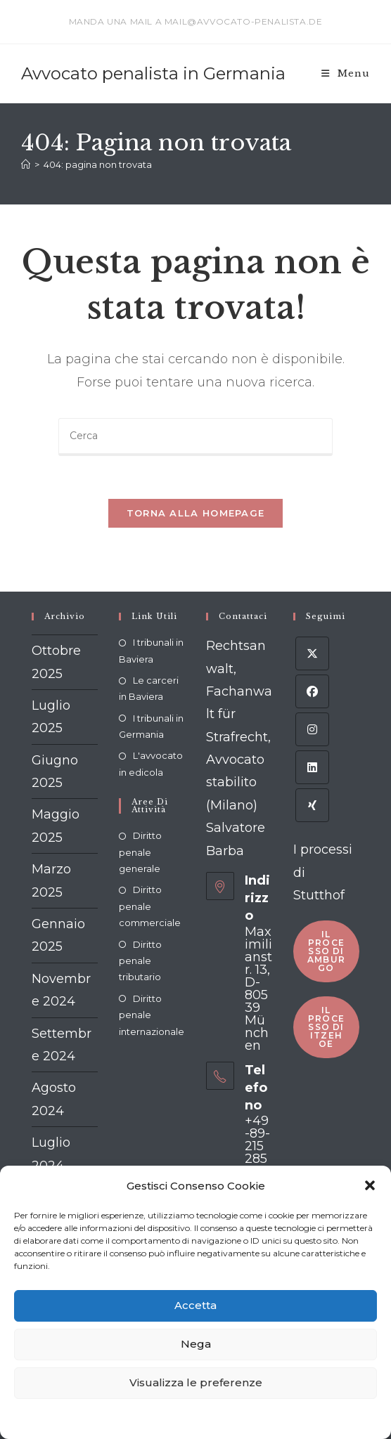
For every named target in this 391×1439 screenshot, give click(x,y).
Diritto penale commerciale (150, 906)
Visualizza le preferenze (195, 1382)
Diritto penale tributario (140, 961)
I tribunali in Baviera (151, 650)
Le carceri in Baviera (149, 688)
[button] (370, 1185)
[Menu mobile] (345, 73)
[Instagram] (312, 729)
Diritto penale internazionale (151, 1015)
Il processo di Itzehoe (326, 1027)
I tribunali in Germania (151, 726)
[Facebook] (312, 691)
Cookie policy (110, 1418)
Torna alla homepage (196, 513)
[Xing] (312, 805)
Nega (196, 1343)
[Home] (25, 164)
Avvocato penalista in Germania (153, 73)
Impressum (284, 1418)
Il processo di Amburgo (326, 951)
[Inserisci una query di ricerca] (195, 437)
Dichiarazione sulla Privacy (199, 1418)
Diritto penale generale (140, 852)
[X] (312, 653)
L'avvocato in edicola (151, 763)
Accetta (195, 1305)
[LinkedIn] (312, 767)
